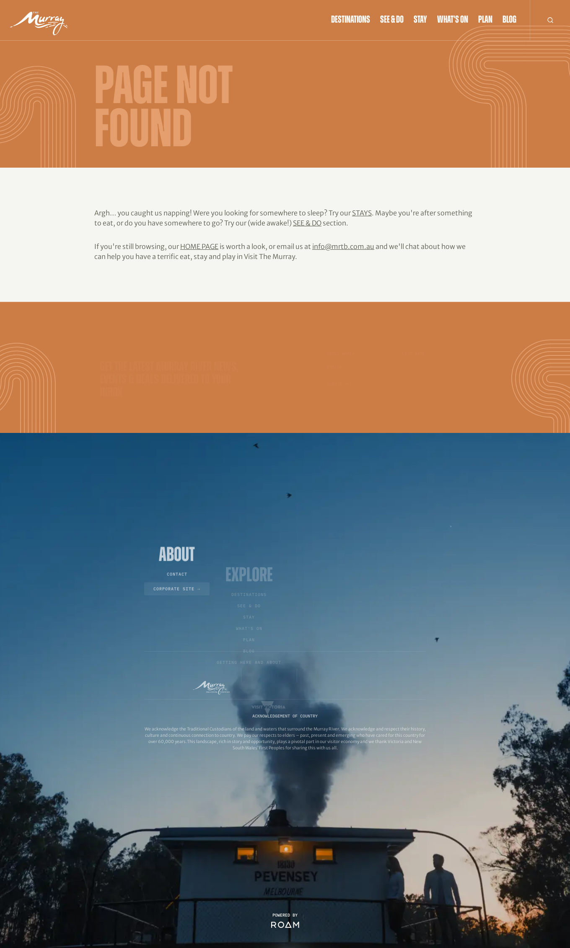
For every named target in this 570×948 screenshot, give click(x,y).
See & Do (392, 20)
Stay (420, 20)
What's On (452, 20)
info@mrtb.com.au (343, 246)
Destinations (350, 20)
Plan (485, 20)
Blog (509, 20)
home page (199, 246)
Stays (362, 213)
